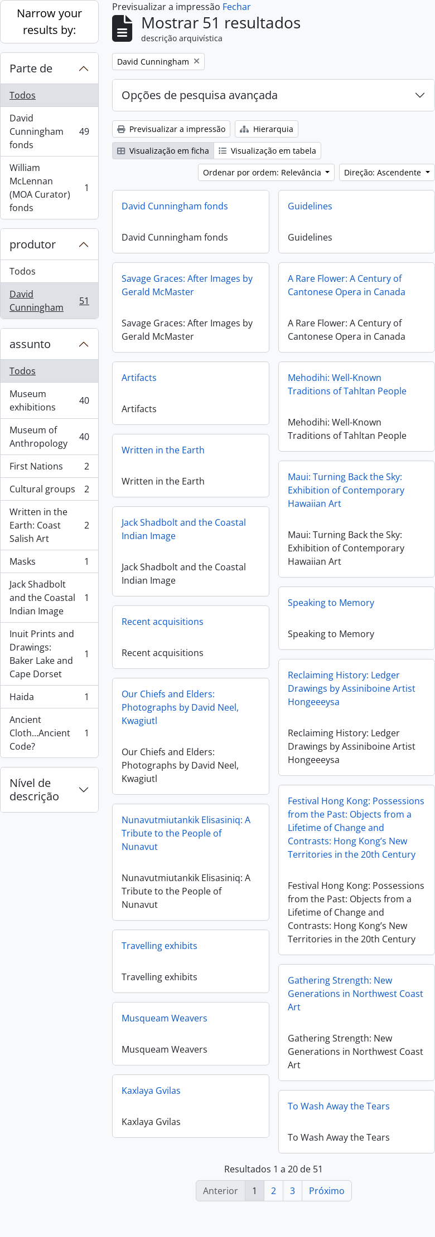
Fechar (237, 7)
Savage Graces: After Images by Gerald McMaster (187, 285)
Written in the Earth (163, 450)
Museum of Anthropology (49, 436)
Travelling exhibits (159, 946)
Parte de (30, 68)
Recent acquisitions (163, 621)
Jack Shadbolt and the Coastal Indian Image (49, 597)
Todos (22, 95)
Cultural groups (49, 491)
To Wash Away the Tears (339, 1110)
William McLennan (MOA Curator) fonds (49, 188)
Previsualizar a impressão (171, 129)
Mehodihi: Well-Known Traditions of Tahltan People (347, 384)
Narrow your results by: (49, 21)
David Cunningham (49, 301)
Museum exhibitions (49, 400)
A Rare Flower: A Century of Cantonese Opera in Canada (346, 285)
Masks (49, 564)
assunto (30, 343)
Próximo (327, 1191)
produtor (32, 244)
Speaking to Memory (331, 603)
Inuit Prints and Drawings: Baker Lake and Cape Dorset (49, 654)
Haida (49, 699)
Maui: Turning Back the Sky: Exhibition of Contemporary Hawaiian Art (346, 490)
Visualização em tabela (267, 150)
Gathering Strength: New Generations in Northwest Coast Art (355, 998)
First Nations (49, 468)
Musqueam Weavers (164, 1018)
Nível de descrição (34, 789)
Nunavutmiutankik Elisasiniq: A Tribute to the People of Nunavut (186, 833)
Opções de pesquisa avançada (200, 94)
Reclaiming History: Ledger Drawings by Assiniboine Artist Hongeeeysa (351, 688)
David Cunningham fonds (49, 131)
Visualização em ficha (163, 150)
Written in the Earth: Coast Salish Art (49, 525)
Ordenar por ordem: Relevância (263, 172)
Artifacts (139, 377)
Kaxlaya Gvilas (151, 1090)
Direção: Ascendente (383, 172)
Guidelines (310, 206)
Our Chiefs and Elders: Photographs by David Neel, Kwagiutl (180, 707)
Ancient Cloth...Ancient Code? (49, 732)
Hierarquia (266, 129)
